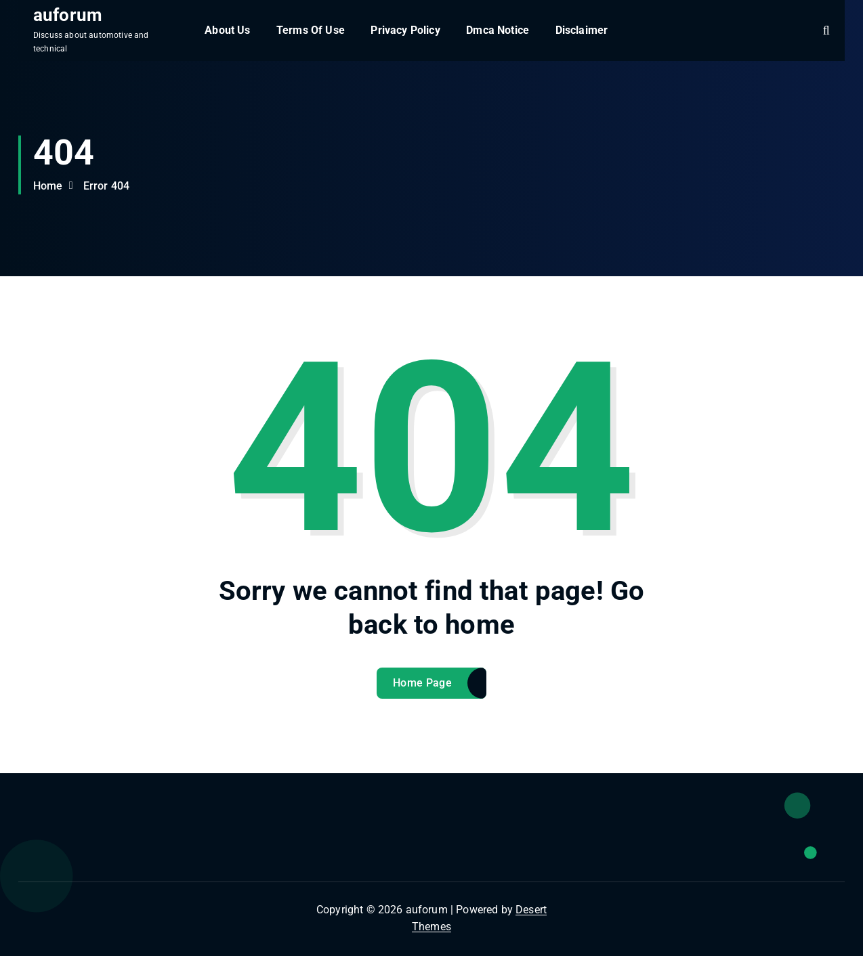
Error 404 (106, 185)
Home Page (422, 682)
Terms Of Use (310, 30)
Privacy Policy (405, 30)
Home (48, 185)
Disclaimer (581, 30)
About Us (227, 30)
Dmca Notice (497, 30)
